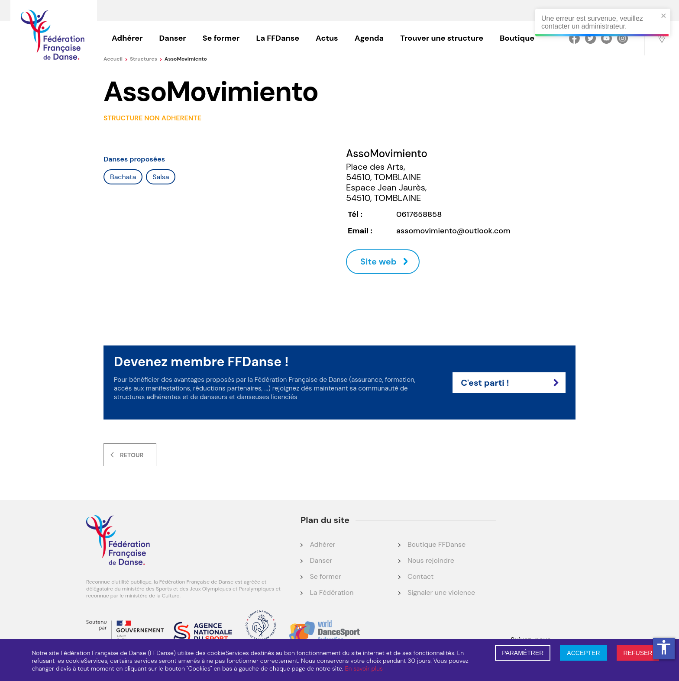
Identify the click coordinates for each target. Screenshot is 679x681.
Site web (378, 261)
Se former (221, 38)
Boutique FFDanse (436, 544)
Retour (131, 455)
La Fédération (331, 592)
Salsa (160, 176)
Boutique (517, 38)
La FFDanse (277, 38)
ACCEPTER (583, 652)
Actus (327, 38)
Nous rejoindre (430, 560)
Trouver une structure (441, 38)
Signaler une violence (441, 592)
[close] (663, 16)
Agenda (369, 38)
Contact (420, 576)
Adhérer (127, 38)
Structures (146, 59)
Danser (172, 38)
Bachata (123, 176)
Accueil (115, 59)
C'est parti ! (510, 382)
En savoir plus (364, 668)
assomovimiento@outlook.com (453, 231)
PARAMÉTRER (522, 652)
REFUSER (638, 652)
